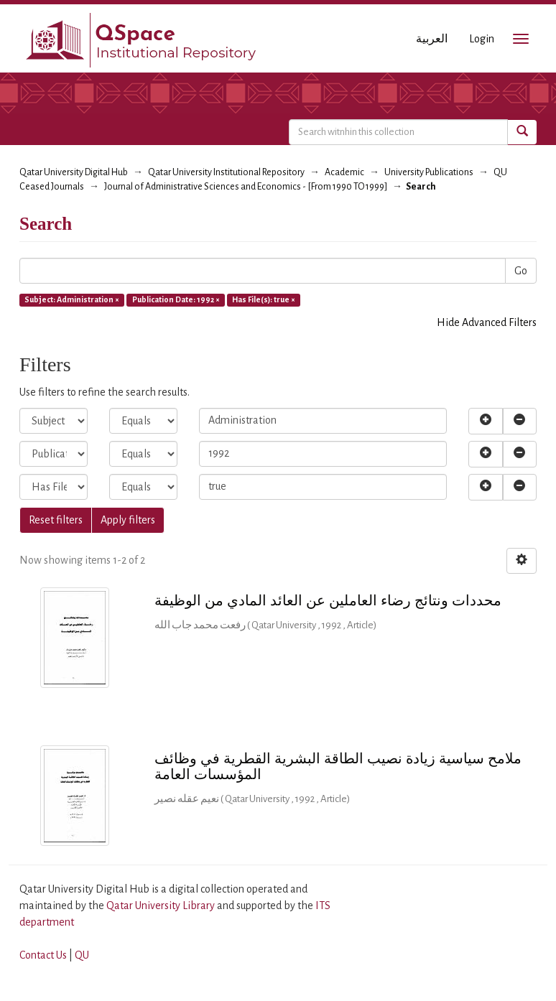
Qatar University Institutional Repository (226, 172)
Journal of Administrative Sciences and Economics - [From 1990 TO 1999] (245, 187)
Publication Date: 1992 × (176, 299)
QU (82, 955)
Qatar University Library (161, 905)
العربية (432, 39)
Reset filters (56, 520)
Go (520, 270)
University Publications (428, 172)
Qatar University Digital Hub (73, 172)
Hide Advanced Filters (487, 322)
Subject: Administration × (71, 299)
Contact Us (43, 955)
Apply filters (128, 520)
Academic (344, 172)
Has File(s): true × (263, 299)
